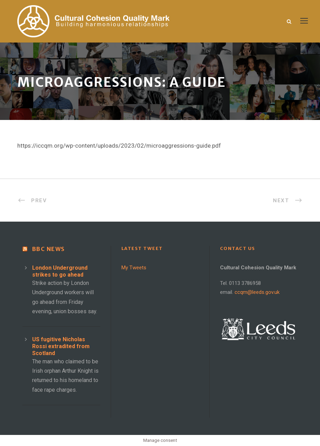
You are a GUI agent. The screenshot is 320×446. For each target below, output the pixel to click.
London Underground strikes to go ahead (60, 271)
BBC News (48, 248)
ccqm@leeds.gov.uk (257, 292)
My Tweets (133, 267)
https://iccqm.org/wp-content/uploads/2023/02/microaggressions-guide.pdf (119, 145)
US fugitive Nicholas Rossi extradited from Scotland (61, 346)
